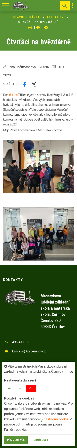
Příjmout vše (16, 439)
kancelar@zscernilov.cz (29, 351)
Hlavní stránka (26, 17)
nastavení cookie (53, 419)
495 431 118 (21, 342)
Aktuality (55, 17)
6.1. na (13, 95)
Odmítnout (41, 439)
